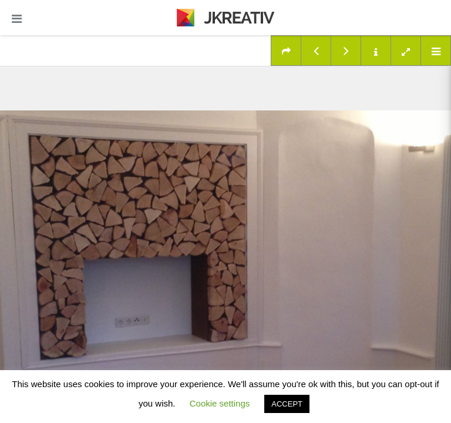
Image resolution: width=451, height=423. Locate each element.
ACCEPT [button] (286, 404)
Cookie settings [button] (220, 403)
